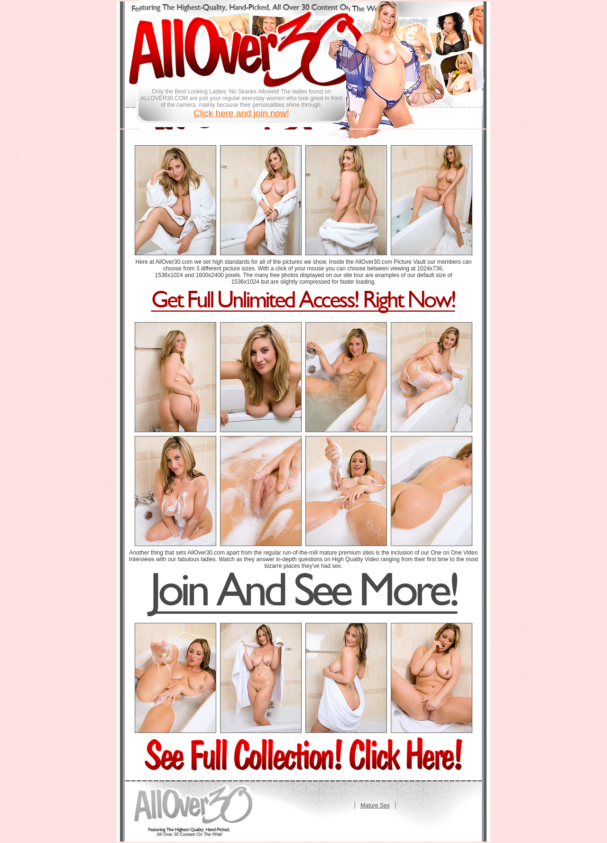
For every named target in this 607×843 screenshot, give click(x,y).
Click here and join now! (241, 113)
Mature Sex (374, 805)
